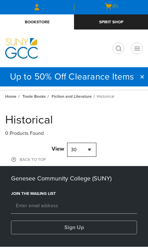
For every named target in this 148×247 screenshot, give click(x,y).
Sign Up (74, 227)
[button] (142, 76)
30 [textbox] (74, 150)
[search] (118, 48)
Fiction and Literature (72, 96)
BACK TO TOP (33, 159)
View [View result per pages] (58, 148)
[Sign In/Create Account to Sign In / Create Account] (37, 7)
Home (11, 96)
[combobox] (81, 150)
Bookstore (37, 22)
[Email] (74, 206)
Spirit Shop (111, 22)
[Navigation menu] (137, 48)
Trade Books (34, 96)
